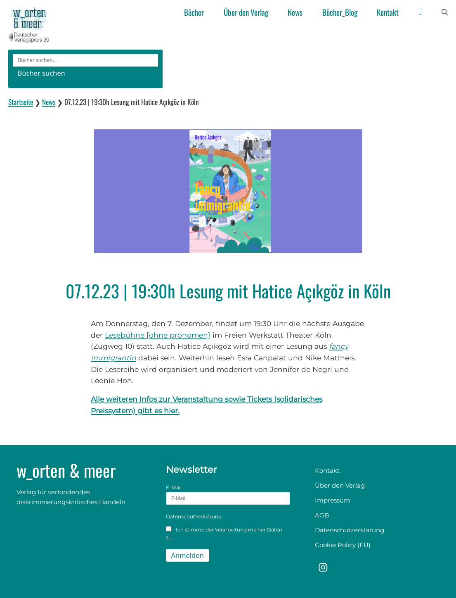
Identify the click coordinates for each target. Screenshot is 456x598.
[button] (444, 12)
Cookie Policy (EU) (343, 545)
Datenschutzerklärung (194, 516)
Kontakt (388, 12)
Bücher (194, 12)
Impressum (332, 500)
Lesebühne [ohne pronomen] (157, 335)
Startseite (20, 101)
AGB (322, 515)
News (295, 12)
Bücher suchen (41, 73)
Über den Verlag (246, 12)
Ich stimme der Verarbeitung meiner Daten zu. (224, 533)
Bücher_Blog (339, 12)
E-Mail (228, 494)
